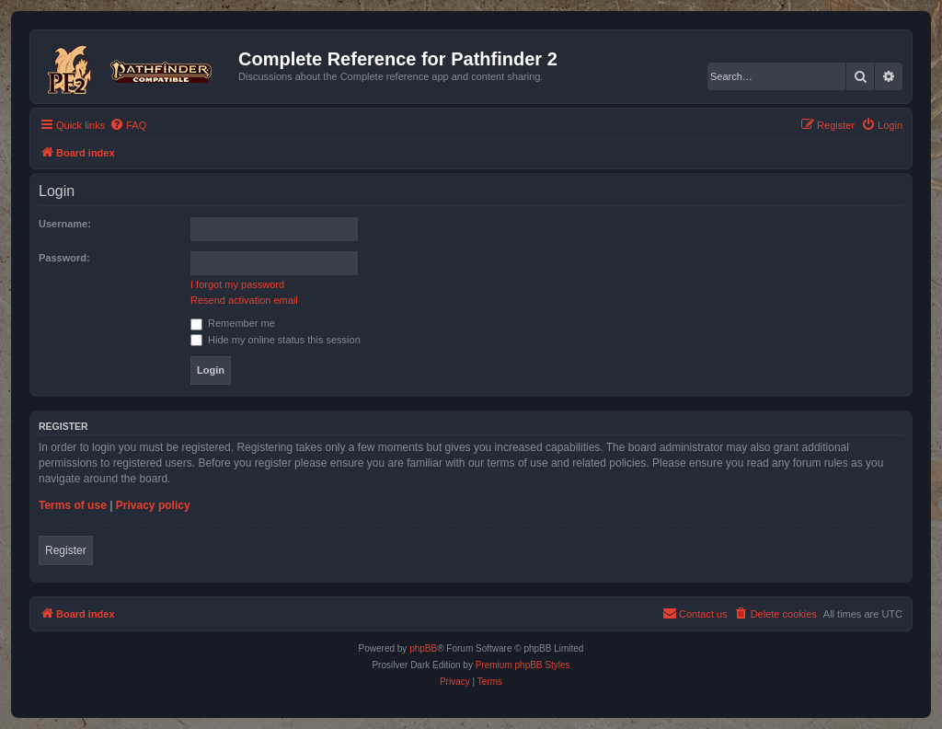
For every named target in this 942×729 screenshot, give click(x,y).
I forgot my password (237, 284)
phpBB (423, 648)
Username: (65, 223)
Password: (64, 257)
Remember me (232, 323)
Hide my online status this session (275, 339)
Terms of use (73, 505)
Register (65, 550)
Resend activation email (244, 300)
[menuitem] (127, 125)
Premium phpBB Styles (523, 665)
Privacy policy (153, 505)
